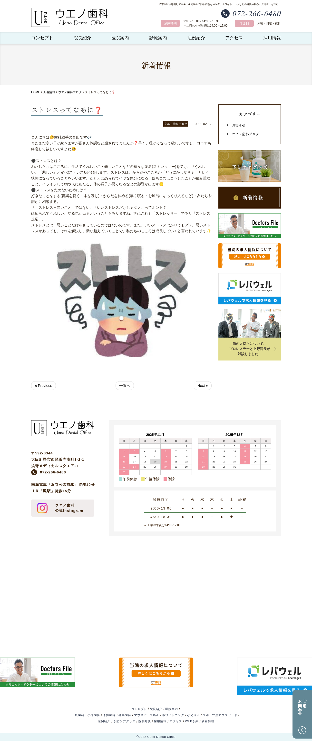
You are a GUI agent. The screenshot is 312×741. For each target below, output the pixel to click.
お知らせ (238, 125)
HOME (35, 92)
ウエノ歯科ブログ (70, 92)
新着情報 (49, 92)
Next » (202, 385)
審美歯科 (124, 715)
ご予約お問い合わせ (302, 705)
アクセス (234, 37)
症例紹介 (196, 37)
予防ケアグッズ (124, 721)
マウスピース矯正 (146, 715)
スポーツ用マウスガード (220, 715)
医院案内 (120, 37)
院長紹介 (82, 37)
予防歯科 (109, 715)
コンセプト (42, 37)
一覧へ (124, 385)
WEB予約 (192, 721)
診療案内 (158, 37)
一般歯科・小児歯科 (86, 715)
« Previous (43, 385)
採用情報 (272, 37)
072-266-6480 (53, 472)
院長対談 (144, 721)
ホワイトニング (173, 715)
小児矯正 (193, 715)
